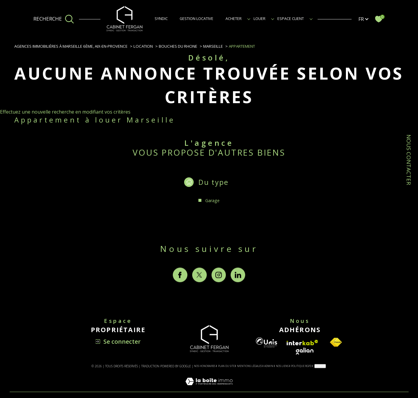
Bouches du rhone (178, 46)
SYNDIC (161, 18)
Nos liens (282, 366)
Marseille (213, 46)
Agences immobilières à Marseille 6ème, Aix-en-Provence (71, 46)
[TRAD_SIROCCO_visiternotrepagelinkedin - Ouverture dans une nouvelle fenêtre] (238, 286)
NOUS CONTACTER (409, 159)
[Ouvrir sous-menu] (249, 19)
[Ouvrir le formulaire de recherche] (53, 19)
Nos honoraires (204, 366)
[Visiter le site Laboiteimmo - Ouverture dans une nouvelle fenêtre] (209, 388)
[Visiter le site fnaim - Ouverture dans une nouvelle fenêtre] (336, 342)
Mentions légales (249, 366)
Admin (268, 366)
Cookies (320, 366)
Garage (212, 200)
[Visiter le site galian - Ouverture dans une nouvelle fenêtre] (304, 351)
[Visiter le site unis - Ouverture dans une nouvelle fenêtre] (266, 342)
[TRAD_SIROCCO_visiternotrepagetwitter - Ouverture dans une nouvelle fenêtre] (199, 286)
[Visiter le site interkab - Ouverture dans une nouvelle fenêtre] (302, 343)
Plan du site (226, 366)
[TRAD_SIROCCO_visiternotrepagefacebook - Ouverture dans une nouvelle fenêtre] (180, 286)
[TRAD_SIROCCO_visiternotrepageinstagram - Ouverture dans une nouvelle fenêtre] (219, 286)
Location (143, 46)
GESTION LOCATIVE (196, 18)
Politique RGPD (301, 366)
